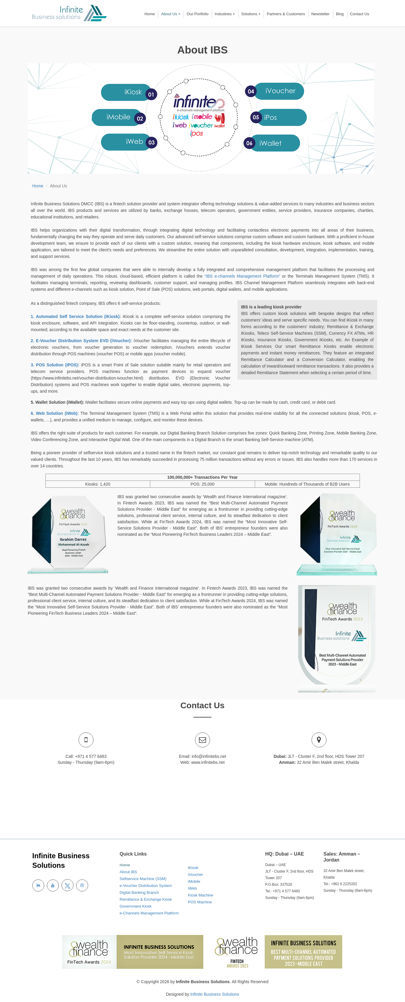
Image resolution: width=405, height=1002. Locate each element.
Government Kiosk (136, 906)
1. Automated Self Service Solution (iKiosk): (77, 316)
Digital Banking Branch (139, 892)
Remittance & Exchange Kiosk (146, 899)
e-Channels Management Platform (149, 913)
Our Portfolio (197, 14)
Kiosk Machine (200, 895)
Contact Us (359, 14)
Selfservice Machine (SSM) (143, 878)
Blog (340, 14)
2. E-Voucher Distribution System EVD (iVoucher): (82, 340)
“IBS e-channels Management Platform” (243, 276)
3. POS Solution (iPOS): (56, 364)
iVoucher (195, 874)
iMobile (194, 881)
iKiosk (193, 867)
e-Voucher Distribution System (146, 885)
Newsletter (320, 14)
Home (150, 14)
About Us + (170, 14)
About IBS (128, 872)
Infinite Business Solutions (214, 994)
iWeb (192, 888)
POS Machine (200, 902)
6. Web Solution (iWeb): (55, 413)
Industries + (225, 14)
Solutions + (251, 14)
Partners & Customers (286, 14)
